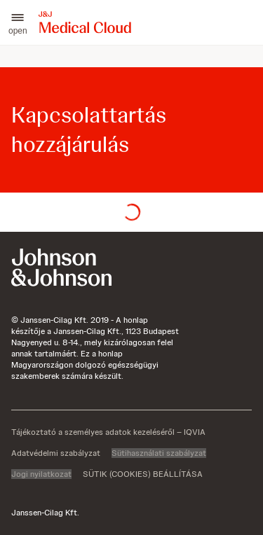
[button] (17, 22)
